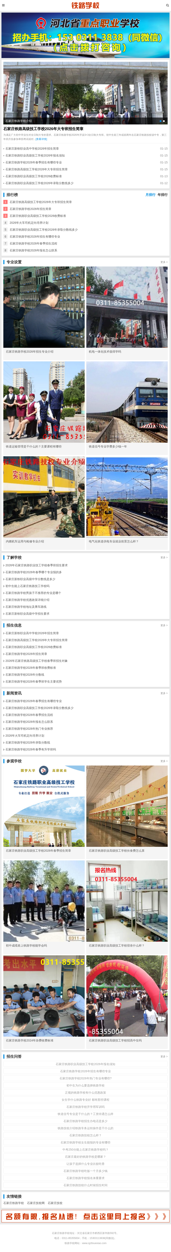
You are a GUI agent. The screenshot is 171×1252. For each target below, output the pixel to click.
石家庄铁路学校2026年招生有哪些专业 (35, 236)
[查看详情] (41, 139)
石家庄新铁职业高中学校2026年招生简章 (32, 148)
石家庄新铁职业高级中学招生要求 (27, 613)
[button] (160, 121)
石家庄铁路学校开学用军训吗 (85, 1106)
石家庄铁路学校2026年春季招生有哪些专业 (33, 162)
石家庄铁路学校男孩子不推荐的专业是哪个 (33, 593)
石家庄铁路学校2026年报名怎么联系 (33, 250)
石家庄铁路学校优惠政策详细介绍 (27, 599)
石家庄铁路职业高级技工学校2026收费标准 (33, 176)
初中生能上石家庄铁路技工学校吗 (27, 586)
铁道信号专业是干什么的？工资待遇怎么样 (85, 1114)
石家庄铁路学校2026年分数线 (24, 674)
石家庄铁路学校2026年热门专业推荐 (29, 728)
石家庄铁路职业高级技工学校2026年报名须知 (35, 155)
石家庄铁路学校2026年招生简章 (30, 209)
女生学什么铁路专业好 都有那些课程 (85, 1099)
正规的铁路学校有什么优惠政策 (85, 1092)
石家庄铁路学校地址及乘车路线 (26, 606)
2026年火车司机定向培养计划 (29, 222)
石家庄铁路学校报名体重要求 (85, 1178)
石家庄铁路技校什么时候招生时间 (85, 1185)
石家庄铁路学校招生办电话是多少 (85, 1121)
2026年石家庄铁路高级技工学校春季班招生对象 (36, 660)
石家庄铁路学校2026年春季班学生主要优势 (33, 681)
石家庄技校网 (36, 1203)
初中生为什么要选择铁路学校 (85, 1085)
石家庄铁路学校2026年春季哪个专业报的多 (33, 572)
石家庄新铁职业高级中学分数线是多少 (30, 579)
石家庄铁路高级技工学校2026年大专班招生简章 (43, 129)
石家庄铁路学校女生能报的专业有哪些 (85, 1142)
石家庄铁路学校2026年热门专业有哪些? (86, 1078)
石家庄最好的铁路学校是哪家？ (85, 1156)
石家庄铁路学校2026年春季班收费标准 (30, 667)
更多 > (164, 262)
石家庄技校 (55, 1203)
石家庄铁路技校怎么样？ (85, 1135)
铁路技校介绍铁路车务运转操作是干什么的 (85, 1128)
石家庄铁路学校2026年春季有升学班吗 (30, 749)
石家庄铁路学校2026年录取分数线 (27, 742)
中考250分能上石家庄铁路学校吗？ (85, 1149)
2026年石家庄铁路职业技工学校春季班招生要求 (36, 565)
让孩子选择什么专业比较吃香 (85, 1163)
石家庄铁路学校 (13, 1203)
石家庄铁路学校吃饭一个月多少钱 (85, 1171)
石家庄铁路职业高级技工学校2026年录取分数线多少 (39, 183)
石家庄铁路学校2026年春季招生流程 (33, 243)
